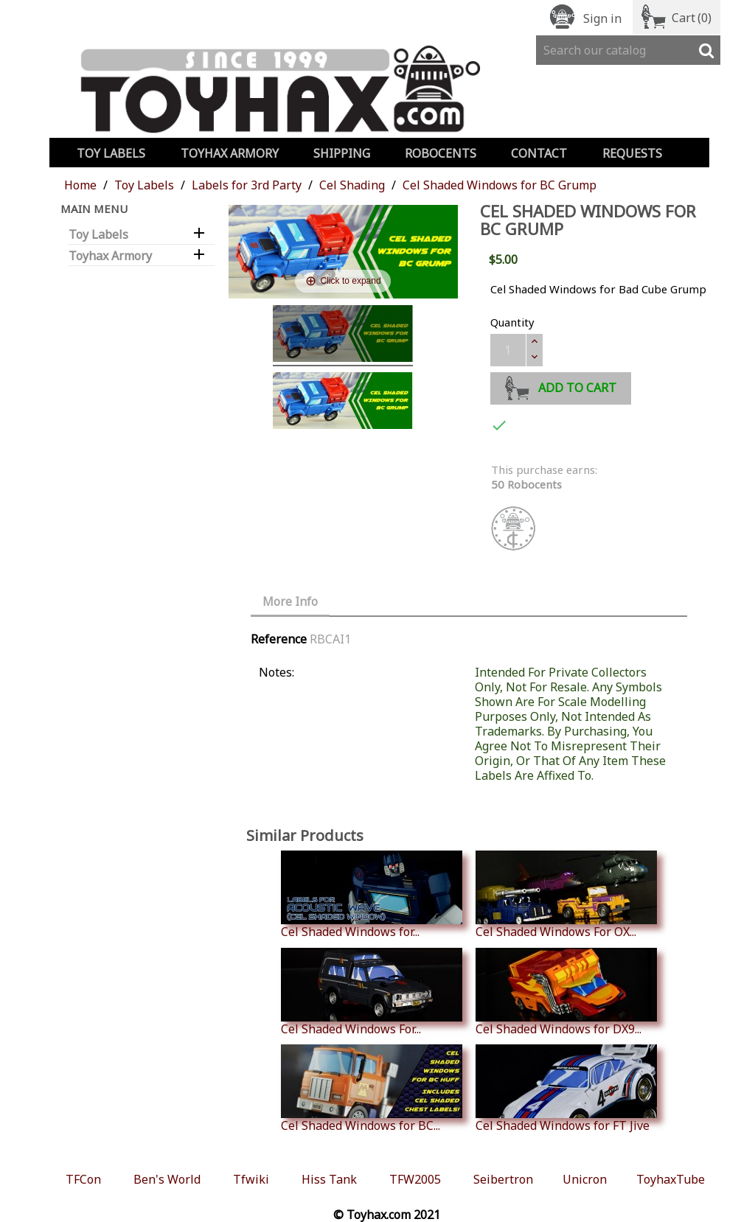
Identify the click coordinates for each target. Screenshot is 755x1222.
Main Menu (94, 208)
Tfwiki (251, 1179)
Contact (539, 153)
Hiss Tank (329, 1179)
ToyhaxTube (670, 1179)
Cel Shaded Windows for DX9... (566, 992)
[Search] (628, 50)
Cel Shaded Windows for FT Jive (566, 1088)
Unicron (585, 1179)
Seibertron (503, 1179)
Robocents (440, 153)
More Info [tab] (290, 601)
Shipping (341, 153)
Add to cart (560, 386)
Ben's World (167, 1179)
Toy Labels (111, 153)
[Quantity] (508, 350)
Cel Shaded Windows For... (371, 992)
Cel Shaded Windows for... (371, 895)
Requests (632, 153)
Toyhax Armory (230, 153)
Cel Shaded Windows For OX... (566, 895)
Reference (279, 639)
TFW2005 (415, 1179)
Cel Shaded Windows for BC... (371, 1088)
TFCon (83, 1179)
